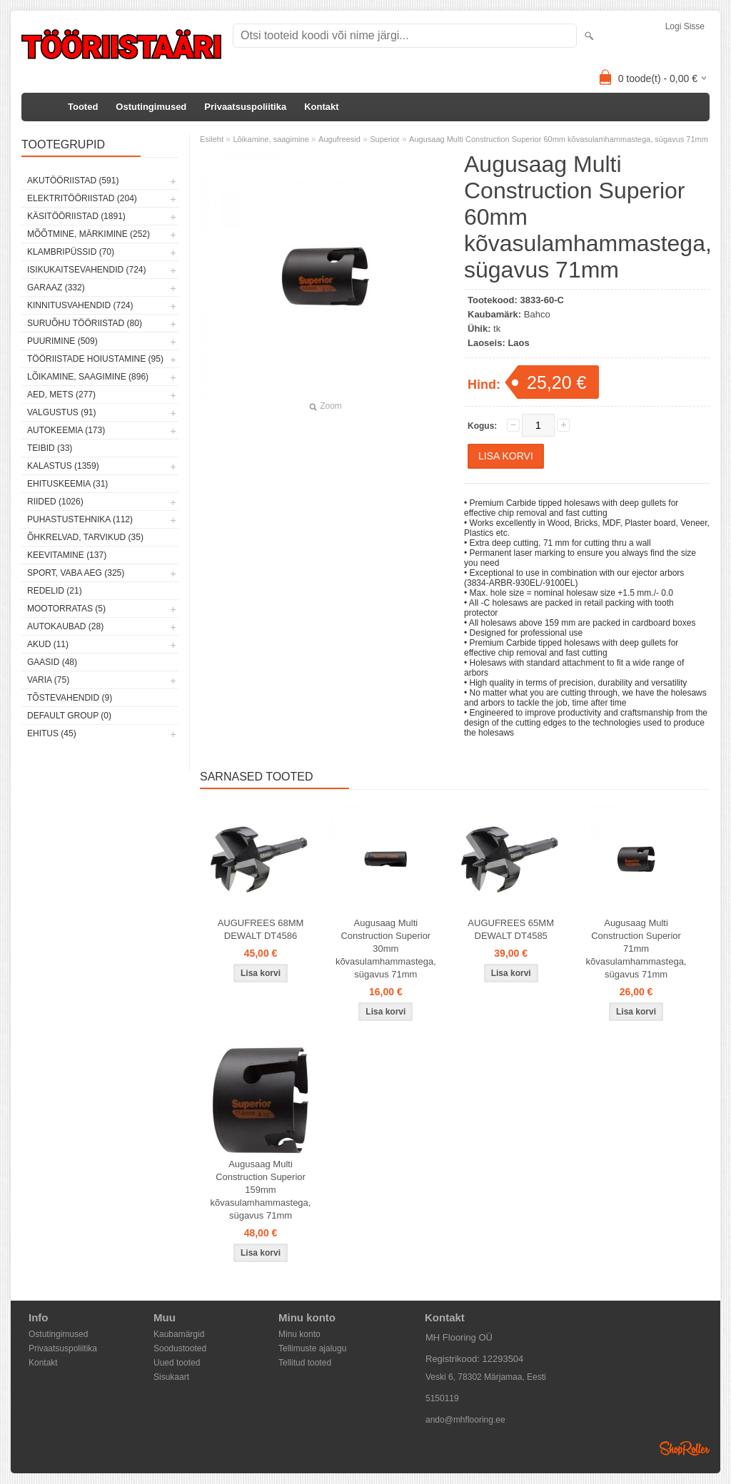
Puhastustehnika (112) (80, 519)
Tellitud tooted (304, 1363)
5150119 (442, 1398)
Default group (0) (69, 716)
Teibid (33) (49, 448)
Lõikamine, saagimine (270, 139)
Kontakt (321, 106)
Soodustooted (179, 1348)
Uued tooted (176, 1363)
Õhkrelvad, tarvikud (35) (85, 537)
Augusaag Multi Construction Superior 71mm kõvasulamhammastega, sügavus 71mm (636, 949)
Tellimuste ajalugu (312, 1348)
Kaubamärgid (178, 1334)
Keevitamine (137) (66, 555)
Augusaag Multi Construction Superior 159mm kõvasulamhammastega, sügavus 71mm (261, 1190)
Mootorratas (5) (66, 609)
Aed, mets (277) (61, 395)
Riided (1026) (55, 502)
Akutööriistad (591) (73, 181)
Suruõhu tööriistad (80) (84, 323)
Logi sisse (685, 26)
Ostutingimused (151, 106)
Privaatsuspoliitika (245, 106)
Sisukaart (171, 1377)
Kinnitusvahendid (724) (80, 305)
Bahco (537, 314)
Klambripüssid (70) (70, 252)
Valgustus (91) (61, 412)
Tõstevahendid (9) (69, 698)
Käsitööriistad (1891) (76, 216)
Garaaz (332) (56, 288)
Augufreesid (339, 139)
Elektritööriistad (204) (82, 198)
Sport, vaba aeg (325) (75, 573)
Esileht (211, 139)
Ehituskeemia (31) (67, 484)
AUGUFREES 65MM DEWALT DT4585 (511, 929)
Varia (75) (48, 680)
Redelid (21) (54, 591)
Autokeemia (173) (66, 430)
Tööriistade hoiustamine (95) (95, 359)
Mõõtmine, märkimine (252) (88, 234)
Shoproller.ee (685, 1448)
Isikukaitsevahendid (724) (86, 270)
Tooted (83, 106)
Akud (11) (48, 644)
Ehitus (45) (51, 733)
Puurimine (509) (62, 341)
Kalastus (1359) (63, 466)
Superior (385, 139)
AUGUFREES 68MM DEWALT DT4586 (261, 929)
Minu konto (299, 1334)
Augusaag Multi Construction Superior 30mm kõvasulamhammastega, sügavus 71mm (386, 949)
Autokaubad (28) (65, 626)
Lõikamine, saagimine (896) (87, 377)
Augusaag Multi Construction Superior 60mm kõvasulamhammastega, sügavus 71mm (558, 139)
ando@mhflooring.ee (465, 1420)
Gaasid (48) (52, 662)
